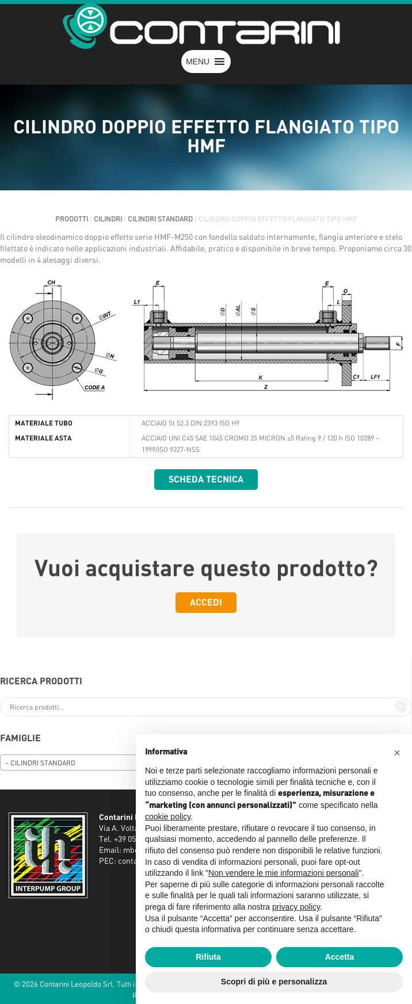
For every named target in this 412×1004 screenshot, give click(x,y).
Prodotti (71, 219)
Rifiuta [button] (208, 956)
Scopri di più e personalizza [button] (274, 981)
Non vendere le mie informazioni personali (283, 872)
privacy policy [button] (296, 906)
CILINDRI (108, 219)
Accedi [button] (206, 602)
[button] (197, 61)
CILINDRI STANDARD (160, 219)
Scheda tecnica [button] (206, 479)
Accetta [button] (339, 956)
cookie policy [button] (167, 816)
